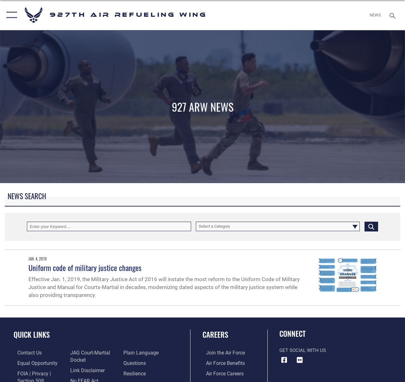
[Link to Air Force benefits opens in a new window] (221, 363)
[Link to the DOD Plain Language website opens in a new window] (140, 352)
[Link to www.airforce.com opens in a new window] (221, 352)
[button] (10, 15)
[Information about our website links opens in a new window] (85, 370)
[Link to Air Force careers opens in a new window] (221, 373)
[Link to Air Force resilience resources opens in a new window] (135, 373)
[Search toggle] (393, 15)
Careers (215, 335)
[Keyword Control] (109, 226)
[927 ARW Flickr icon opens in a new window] (299, 360)
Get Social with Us (302, 350)
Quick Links (32, 335)
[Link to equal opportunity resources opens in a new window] (32, 363)
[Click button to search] (371, 226)
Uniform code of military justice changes (84, 267)
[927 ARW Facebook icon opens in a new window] (284, 360)
